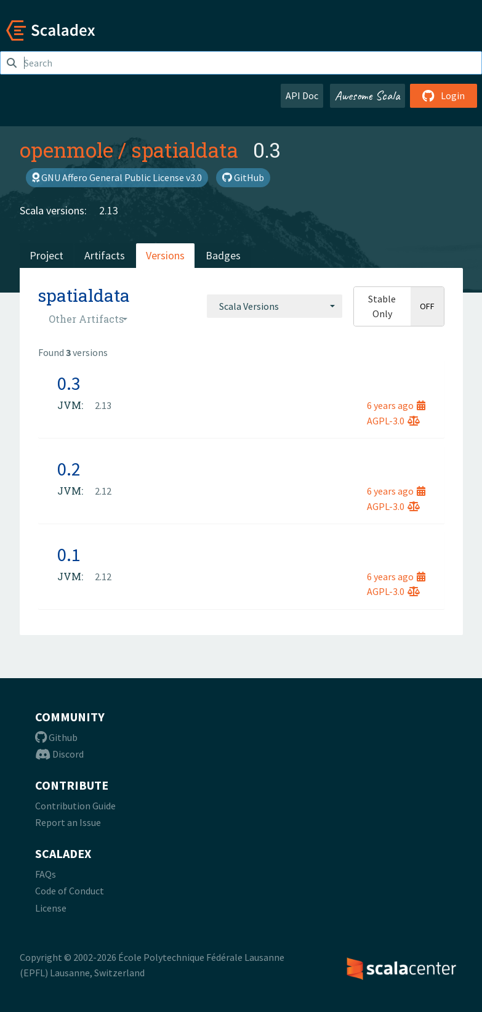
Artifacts (104, 255)
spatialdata (184, 149)
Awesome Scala (367, 95)
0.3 (69, 383)
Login (443, 95)
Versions (165, 255)
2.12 (103, 491)
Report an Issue (68, 822)
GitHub (243, 177)
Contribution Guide (75, 805)
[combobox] (274, 306)
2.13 (108, 210)
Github (56, 737)
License (50, 908)
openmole (66, 149)
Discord (59, 754)
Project (46, 255)
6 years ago (396, 405)
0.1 (69, 554)
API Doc (302, 95)
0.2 (69, 468)
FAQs (45, 874)
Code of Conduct (69, 890)
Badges (223, 255)
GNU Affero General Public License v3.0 (117, 177)
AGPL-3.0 (393, 421)
